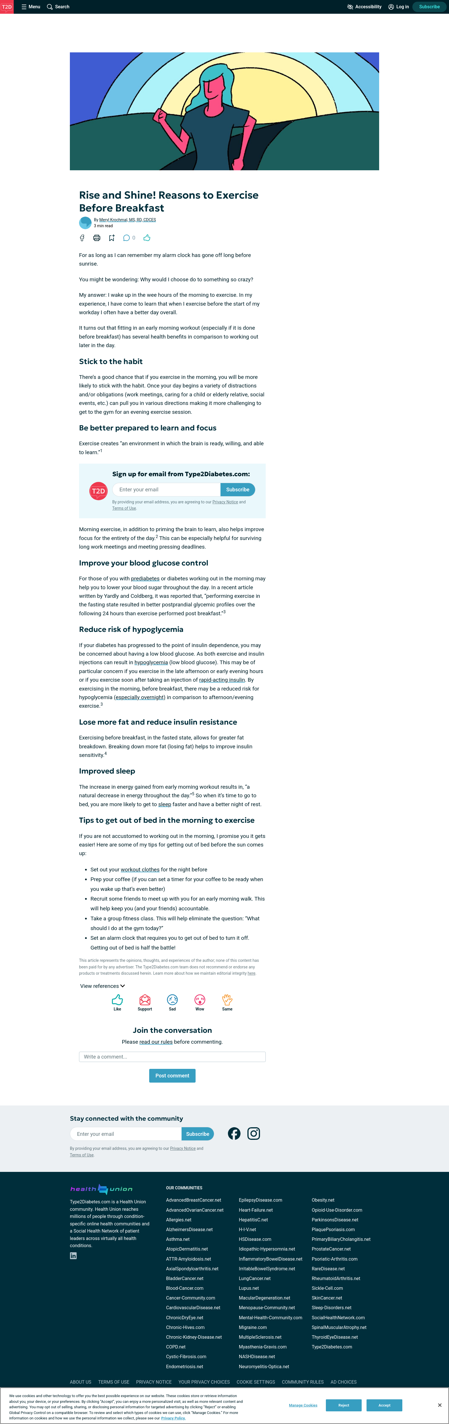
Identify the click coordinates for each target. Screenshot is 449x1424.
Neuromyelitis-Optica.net (264, 1366)
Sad (169, 1002)
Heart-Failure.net (256, 1210)
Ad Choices (344, 1382)
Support (142, 1002)
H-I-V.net (247, 1229)
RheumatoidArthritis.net (336, 1278)
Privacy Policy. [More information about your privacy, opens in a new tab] (173, 1418)
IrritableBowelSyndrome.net (267, 1268)
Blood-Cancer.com (185, 1288)
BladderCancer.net (185, 1278)
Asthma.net (178, 1239)
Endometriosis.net (184, 1366)
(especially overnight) (139, 697)
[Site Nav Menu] (31, 7)
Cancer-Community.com (190, 1298)
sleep (164, 804)
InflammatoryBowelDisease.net (270, 1259)
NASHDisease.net (257, 1356)
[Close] (440, 1405)
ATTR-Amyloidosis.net (188, 1259)
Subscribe (429, 6)
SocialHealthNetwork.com (338, 1317)
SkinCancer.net (327, 1298)
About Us (80, 1382)
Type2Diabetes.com (332, 1347)
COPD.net (176, 1347)
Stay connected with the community (126, 1118)
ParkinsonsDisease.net (335, 1220)
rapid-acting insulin (222, 680)
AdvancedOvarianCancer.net (195, 1210)
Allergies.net (178, 1220)
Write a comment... (105, 1057)
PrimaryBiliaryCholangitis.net (341, 1239)
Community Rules (303, 1382)
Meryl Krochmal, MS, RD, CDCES (127, 219)
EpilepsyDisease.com (260, 1200)
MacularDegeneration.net (264, 1298)
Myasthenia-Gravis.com (263, 1347)
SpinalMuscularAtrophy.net (339, 1327)
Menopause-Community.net (267, 1307)
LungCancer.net (255, 1278)
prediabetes (145, 578)
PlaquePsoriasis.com (333, 1229)
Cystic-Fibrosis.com (186, 1356)
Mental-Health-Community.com (270, 1317)
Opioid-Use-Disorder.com (337, 1210)
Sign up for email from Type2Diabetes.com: (181, 474)
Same (224, 1002)
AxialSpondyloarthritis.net (192, 1268)
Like (114, 1002)
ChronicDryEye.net (184, 1317)
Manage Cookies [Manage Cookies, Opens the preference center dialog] (303, 1405)
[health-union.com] (101, 1188)
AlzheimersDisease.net (189, 1229)
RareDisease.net (328, 1268)
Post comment (172, 1076)
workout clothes (140, 869)
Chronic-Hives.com (185, 1327)
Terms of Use (124, 508)
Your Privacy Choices (204, 1382)
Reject (343, 1405)
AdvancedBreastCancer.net (193, 1200)
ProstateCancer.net (331, 1249)
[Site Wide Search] (58, 7)
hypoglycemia (151, 662)
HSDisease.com (255, 1239)
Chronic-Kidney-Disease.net (194, 1337)
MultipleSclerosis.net (260, 1337)
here (251, 973)
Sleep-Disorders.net (332, 1307)
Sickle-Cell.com (327, 1288)
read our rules (156, 1042)
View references (102, 986)
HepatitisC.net (253, 1220)
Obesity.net (323, 1200)
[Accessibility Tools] (364, 7)
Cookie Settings (256, 1382)
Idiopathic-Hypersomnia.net (267, 1249)
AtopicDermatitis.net (187, 1249)
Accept (385, 1405)
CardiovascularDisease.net (193, 1307)
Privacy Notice (225, 502)
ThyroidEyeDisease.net (335, 1337)
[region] (224, 1405)
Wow (197, 1002)
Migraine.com (253, 1327)
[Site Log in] (398, 7)
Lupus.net (249, 1288)
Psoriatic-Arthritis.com (335, 1259)
